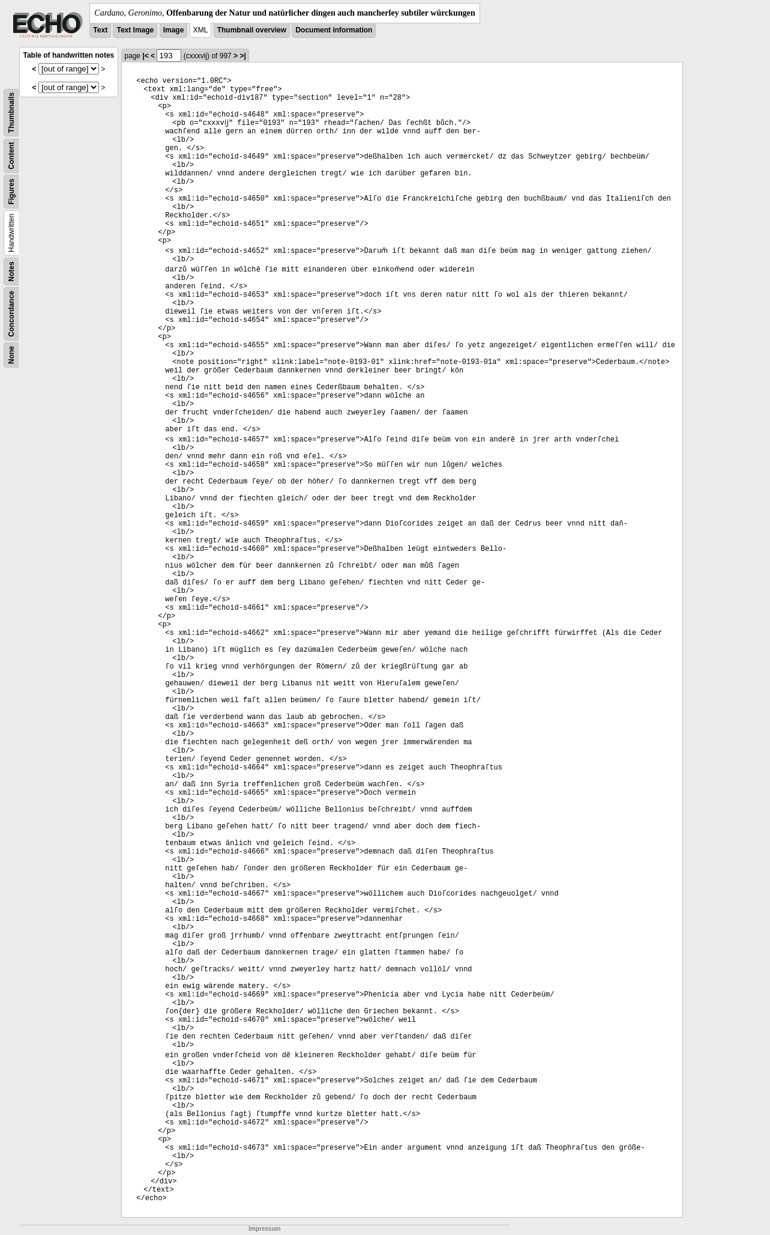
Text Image (135, 30)
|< (145, 56)
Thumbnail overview (251, 30)
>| (242, 56)
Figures (11, 191)
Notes (11, 271)
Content (11, 155)
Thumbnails (11, 113)
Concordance (11, 314)
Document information (333, 30)
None (11, 355)
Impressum (264, 1228)
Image (173, 30)
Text (100, 30)
